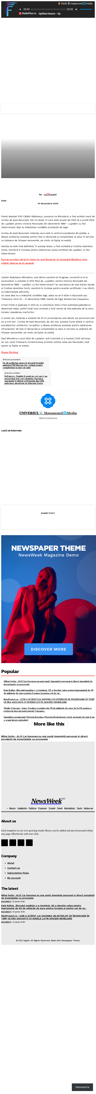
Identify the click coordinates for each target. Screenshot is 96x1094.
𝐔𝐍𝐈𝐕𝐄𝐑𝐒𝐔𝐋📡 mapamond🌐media (48, 413)
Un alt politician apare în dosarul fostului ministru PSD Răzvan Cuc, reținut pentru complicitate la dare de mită (23, 365)
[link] (9, 352)
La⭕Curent (50, 194)
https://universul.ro (48, 418)
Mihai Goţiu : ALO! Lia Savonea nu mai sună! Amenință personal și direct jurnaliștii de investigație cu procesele (44, 738)
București (6, 901)
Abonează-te (82, 1087)
